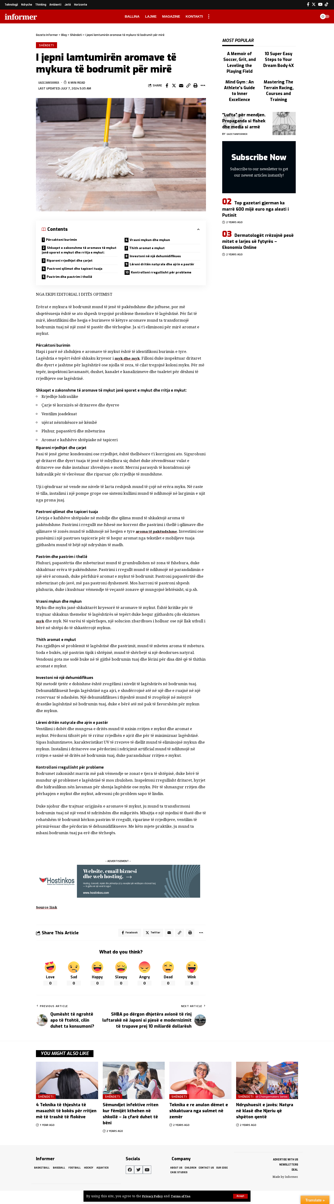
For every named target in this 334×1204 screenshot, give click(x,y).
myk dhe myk (128, 370)
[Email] (181, 86)
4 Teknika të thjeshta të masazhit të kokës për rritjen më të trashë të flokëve (66, 1124)
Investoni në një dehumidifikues (159, 259)
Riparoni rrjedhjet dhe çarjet (73, 270)
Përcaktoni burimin (63, 241)
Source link (47, 919)
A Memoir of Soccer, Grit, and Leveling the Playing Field (239, 54)
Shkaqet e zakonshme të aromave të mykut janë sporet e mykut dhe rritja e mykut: (78, 256)
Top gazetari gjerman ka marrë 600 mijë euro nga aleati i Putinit (255, 191)
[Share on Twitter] (174, 86)
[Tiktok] (326, 4)
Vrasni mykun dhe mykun (153, 241)
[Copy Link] (188, 86)
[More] (202, 86)
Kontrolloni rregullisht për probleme (165, 283)
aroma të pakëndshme (158, 543)
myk (40, 633)
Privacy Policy (153, 1196)
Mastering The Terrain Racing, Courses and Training (278, 75)
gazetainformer (51, 83)
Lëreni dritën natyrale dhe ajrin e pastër (157, 271)
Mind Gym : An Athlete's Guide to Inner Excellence (240, 73)
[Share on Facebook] (167, 86)
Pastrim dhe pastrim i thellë (73, 288)
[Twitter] (314, 4)
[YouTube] (320, 4)
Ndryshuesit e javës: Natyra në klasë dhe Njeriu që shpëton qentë (264, 1124)
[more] (209, 16)
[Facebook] (308, 4)
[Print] (195, 86)
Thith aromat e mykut (149, 250)
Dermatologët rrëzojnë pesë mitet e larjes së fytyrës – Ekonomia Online (258, 224)
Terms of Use (184, 1196)
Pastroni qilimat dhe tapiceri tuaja (79, 279)
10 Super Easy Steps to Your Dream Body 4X (278, 54)
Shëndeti (47, 45)
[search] (311, 16)
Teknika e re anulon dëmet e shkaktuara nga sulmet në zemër (198, 1124)
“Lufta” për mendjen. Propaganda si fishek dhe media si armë (244, 103)
